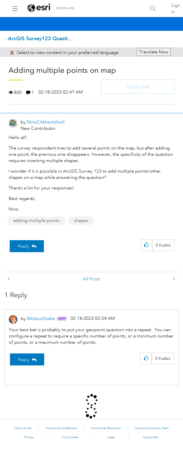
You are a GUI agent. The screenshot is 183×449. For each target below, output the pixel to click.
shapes (81, 220)
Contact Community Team (152, 428)
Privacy (29, 437)
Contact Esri (151, 437)
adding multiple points (36, 220)
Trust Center (70, 437)
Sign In (175, 9)
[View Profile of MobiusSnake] (41, 318)
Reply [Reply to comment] (24, 360)
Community (65, 8)
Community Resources (106, 428)
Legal (111, 437)
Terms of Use (23, 428)
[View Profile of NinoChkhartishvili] (46, 122)
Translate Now (153, 52)
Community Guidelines (61, 428)
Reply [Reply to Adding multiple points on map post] (23, 246)
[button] (146, 245)
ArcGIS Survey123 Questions (42, 38)
